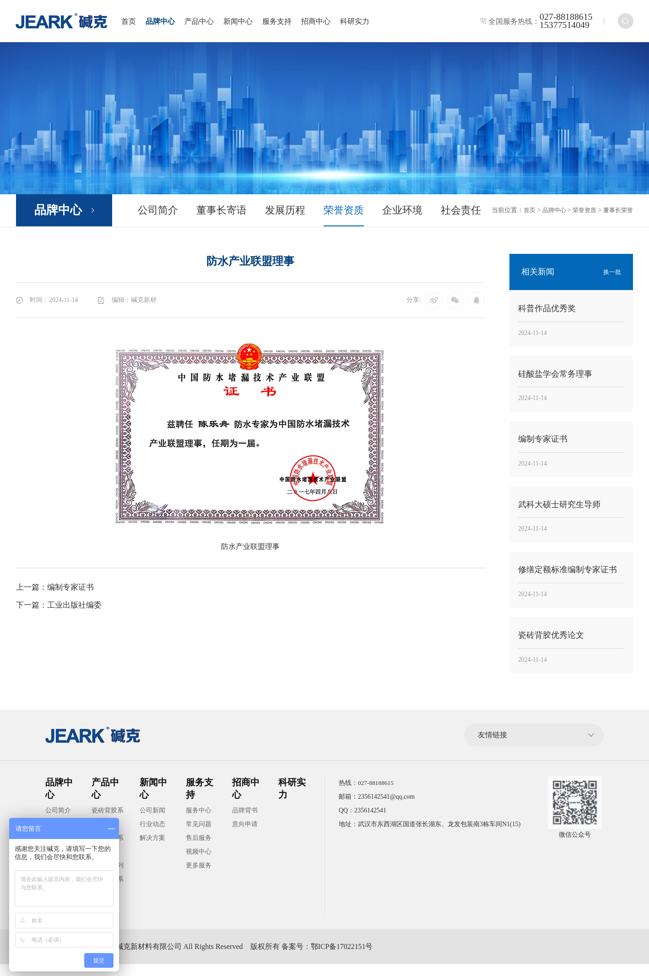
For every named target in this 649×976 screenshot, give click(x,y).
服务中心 (198, 822)
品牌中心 (163, 22)
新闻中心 (241, 22)
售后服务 (198, 849)
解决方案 (152, 849)
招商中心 (319, 22)
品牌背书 (245, 822)
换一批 (611, 273)
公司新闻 (152, 822)
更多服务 (198, 877)
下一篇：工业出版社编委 (61, 607)
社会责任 (461, 211)
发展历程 (285, 211)
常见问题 (198, 836)
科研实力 (358, 22)
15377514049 (564, 26)
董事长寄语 (221, 211)
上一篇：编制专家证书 (57, 588)
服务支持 (280, 22)
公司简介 (158, 211)
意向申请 (245, 836)
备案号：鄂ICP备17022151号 (340, 958)
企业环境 (402, 211)
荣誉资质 (344, 211)
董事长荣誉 (617, 211)
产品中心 (202, 22)
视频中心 (198, 863)
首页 (132, 22)
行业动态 (152, 836)
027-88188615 (565, 17)
